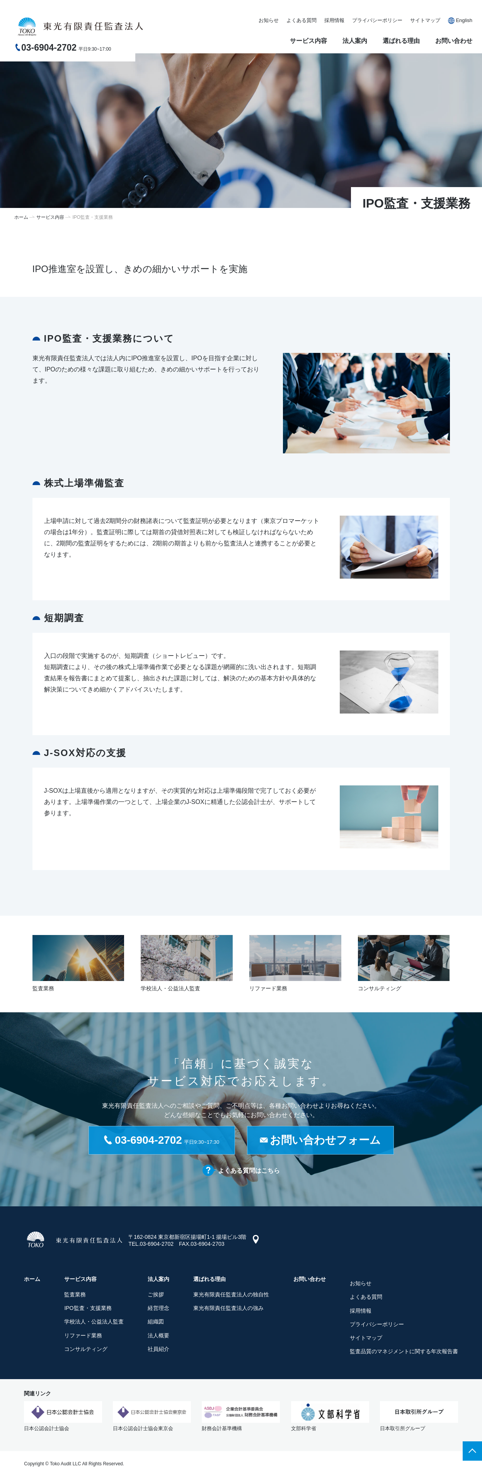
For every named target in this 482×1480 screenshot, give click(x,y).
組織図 (156, 1321)
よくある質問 (301, 20)
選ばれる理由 (401, 40)
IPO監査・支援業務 (87, 1308)
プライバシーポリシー (377, 20)
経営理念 (158, 1308)
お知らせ (269, 20)
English (464, 20)
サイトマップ (425, 20)
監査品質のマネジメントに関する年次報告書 (404, 1351)
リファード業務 (83, 1335)
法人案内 (354, 40)
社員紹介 (158, 1349)
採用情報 (334, 20)
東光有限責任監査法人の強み (228, 1308)
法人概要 (158, 1335)
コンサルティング (85, 1349)
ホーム (21, 217)
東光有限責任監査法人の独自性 (231, 1294)
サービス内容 (308, 40)
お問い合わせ (453, 40)
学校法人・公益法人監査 (94, 1321)
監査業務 (75, 1294)
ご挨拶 (156, 1294)
